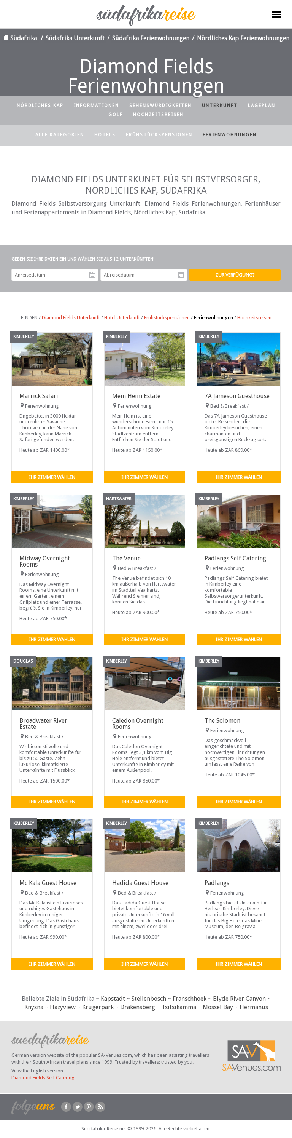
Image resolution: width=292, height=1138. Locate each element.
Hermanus (254, 1007)
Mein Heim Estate (136, 396)
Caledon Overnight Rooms (137, 723)
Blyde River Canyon (239, 998)
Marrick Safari (38, 396)
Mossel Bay (218, 1007)
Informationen (96, 105)
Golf (115, 114)
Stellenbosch (149, 998)
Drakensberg (137, 1007)
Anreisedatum (92, 275)
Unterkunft (220, 105)
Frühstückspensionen (159, 135)
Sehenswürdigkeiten (160, 105)
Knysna (33, 1007)
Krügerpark (98, 1007)
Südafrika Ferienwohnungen (150, 38)
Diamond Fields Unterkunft (71, 317)
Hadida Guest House (140, 883)
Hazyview (63, 1007)
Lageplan (261, 105)
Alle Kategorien (59, 135)
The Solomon (222, 720)
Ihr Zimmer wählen (52, 477)
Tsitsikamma (179, 1007)
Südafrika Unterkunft (75, 38)
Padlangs (217, 883)
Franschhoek (189, 998)
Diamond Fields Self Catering (43, 1077)
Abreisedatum (181, 275)
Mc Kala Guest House (47, 883)
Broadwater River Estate (43, 723)
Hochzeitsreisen (158, 114)
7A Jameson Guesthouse (237, 396)
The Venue (126, 558)
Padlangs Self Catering (235, 558)
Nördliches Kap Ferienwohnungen (243, 38)
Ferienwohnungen (230, 135)
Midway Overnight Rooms (44, 561)
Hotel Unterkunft (122, 317)
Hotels (105, 135)
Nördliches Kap (40, 105)
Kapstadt (113, 998)
